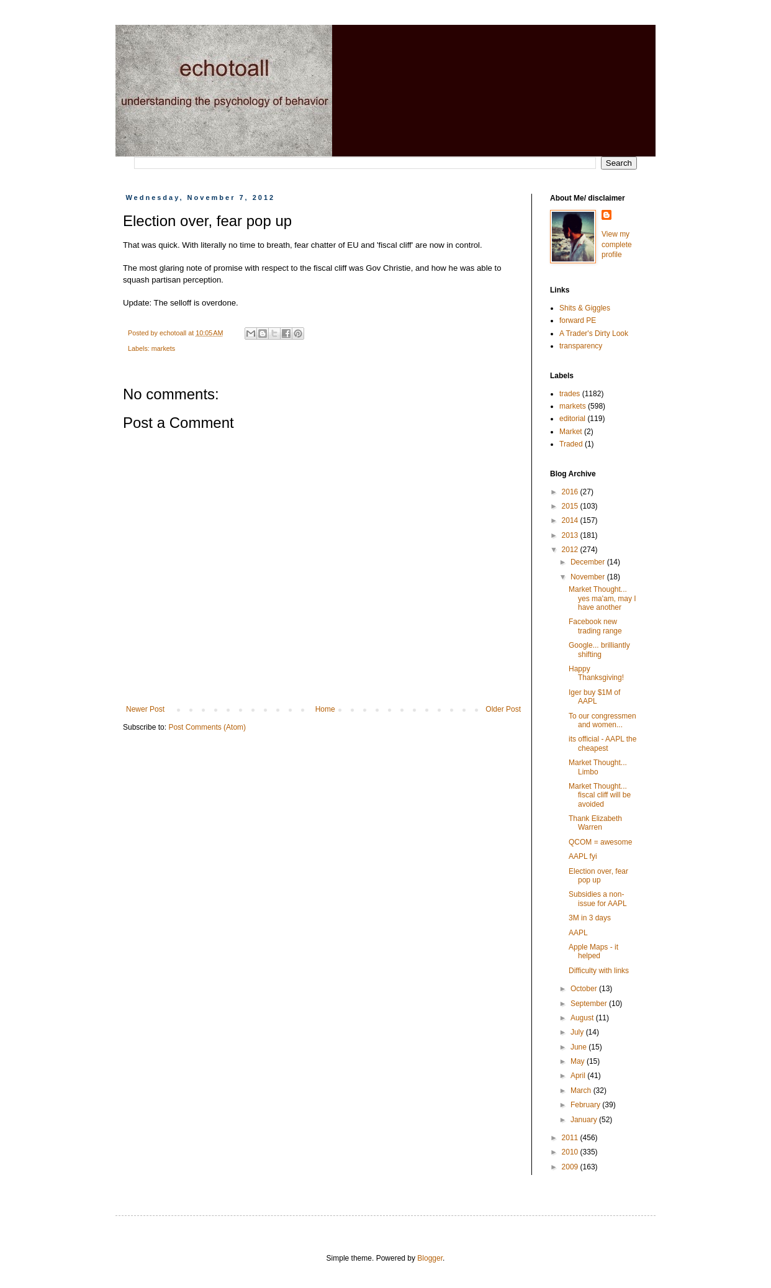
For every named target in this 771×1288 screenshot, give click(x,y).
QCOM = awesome (600, 842)
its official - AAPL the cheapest (602, 743)
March (581, 1090)
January (584, 1119)
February (586, 1104)
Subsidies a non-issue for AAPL (598, 898)
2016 (571, 492)
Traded (571, 444)
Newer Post (145, 709)
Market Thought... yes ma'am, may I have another (602, 598)
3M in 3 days (590, 918)
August (583, 1018)
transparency (580, 346)
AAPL (578, 932)
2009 (571, 1167)
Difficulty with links (599, 970)
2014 (571, 520)
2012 (571, 549)
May (578, 1061)
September (589, 1003)
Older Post (503, 709)
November (588, 577)
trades (569, 393)
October (584, 988)
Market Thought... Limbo (598, 767)
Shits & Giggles (584, 308)
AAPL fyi (583, 856)
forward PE (577, 320)
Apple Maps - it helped (593, 951)
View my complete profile (617, 245)
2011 (571, 1137)
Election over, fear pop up (598, 875)
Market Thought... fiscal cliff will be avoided (600, 795)
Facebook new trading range (595, 626)
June (579, 1047)
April (578, 1075)
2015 (571, 506)
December (588, 562)
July (578, 1032)
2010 (571, 1152)
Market (570, 431)
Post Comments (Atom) (207, 727)
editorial (572, 418)
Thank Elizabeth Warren (595, 823)
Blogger (430, 1258)
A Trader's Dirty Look (593, 333)
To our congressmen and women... (602, 720)
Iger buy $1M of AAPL (594, 696)
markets (163, 348)
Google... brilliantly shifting (599, 649)
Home (325, 709)
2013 (571, 535)
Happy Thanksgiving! (596, 673)
